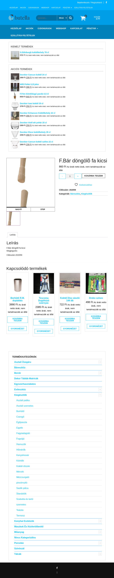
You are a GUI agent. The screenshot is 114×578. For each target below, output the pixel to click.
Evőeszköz (20, 389)
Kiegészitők (86, 194)
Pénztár (67, 7)
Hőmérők (21, 450)
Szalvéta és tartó (24, 499)
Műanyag (19, 532)
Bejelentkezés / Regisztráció (89, 2)
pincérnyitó (21, 482)
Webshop (45, 7)
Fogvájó (20, 439)
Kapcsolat (56, 7)
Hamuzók (21, 444)
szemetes (21, 504)
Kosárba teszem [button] (17, 319)
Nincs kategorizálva (25, 537)
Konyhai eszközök (24, 521)
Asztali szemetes (24, 406)
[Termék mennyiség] (70, 176)
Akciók (23, 7)
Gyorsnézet (17, 328)
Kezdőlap (14, 7)
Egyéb (19, 428)
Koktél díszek (23, 466)
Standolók (21, 493)
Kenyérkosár (22, 455)
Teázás (20, 510)
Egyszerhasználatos (25, 384)
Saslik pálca (22, 488)
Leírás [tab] (13, 235)
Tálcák (17, 554)
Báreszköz (75, 194)
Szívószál (19, 548)
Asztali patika (23, 400)
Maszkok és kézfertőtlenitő (28, 526)
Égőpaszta (21, 422)
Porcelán (19, 543)
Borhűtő (20, 411)
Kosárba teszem (93, 176)
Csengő (20, 417)
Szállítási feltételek (83, 7)
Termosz (20, 515)
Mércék (20, 471)
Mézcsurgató (22, 477)
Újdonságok (33, 7)
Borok (17, 373)
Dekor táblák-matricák (26, 378)
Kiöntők (20, 461)
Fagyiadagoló (23, 433)
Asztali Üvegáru (22, 362)
